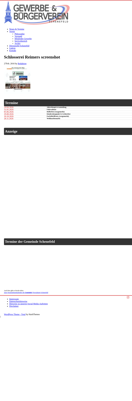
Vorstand (18, 36)
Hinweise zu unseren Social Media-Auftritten (28, 304)
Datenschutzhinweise (18, 301)
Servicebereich (21, 41)
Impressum (14, 299)
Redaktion (22, 63)
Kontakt (12, 50)
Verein (12, 31)
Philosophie (20, 34)
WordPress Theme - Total (15, 314)
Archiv (17, 43)
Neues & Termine (16, 29)
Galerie (12, 48)
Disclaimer (14, 306)
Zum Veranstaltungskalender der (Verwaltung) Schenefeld (26, 292)
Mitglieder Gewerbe (23, 39)
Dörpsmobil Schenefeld (19, 46)
